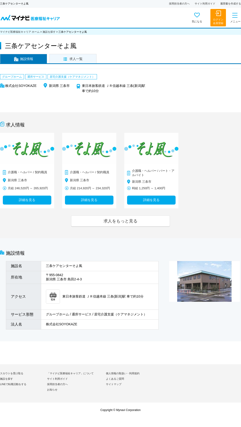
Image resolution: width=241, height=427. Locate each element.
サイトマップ (113, 384)
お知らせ (52, 389)
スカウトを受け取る (11, 373)
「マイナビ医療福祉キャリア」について (70, 373)
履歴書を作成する (230, 3)
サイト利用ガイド (205, 3)
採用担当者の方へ (179, 3)
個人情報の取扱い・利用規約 (123, 373)
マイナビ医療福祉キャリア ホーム (20, 31)
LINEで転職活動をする (13, 384)
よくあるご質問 (115, 378)
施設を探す (49, 31)
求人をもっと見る (120, 220)
